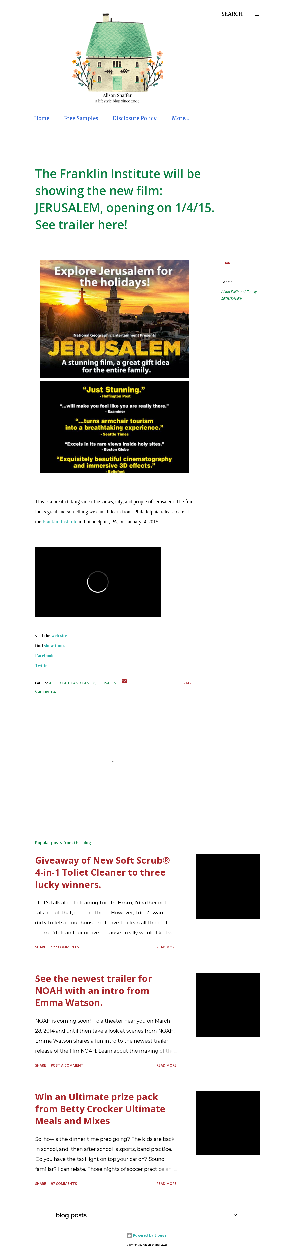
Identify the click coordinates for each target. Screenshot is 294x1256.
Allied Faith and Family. (239, 292)
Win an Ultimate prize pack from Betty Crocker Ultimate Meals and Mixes (100, 1109)
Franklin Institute (59, 521)
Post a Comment (67, 1065)
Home (41, 118)
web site (58, 635)
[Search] (232, 14)
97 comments (64, 1183)
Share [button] (226, 263)
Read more (166, 947)
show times (54, 645)
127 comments (65, 947)
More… (180, 118)
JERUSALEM (231, 299)
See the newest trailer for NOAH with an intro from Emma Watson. (93, 990)
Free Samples (81, 118)
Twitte (41, 665)
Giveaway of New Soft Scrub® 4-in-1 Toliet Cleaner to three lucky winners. (102, 872)
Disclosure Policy (135, 118)
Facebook (44, 655)
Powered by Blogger (147, 1235)
